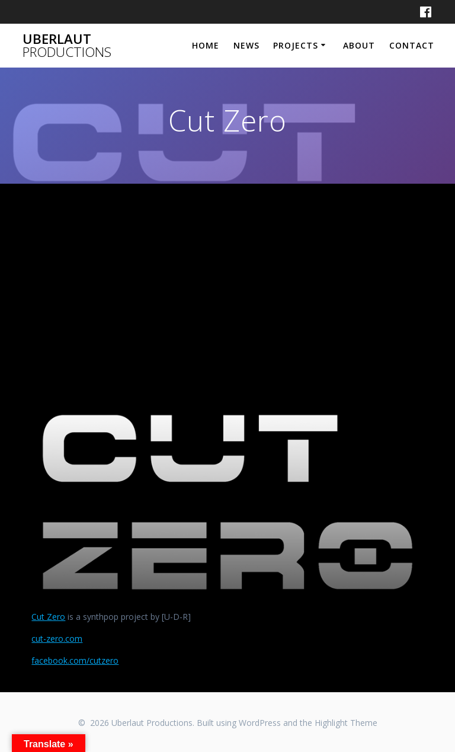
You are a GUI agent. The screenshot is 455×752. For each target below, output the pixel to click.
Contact (411, 45)
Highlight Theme (346, 722)
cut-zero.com (56, 638)
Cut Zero (48, 616)
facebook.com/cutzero (74, 660)
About (359, 45)
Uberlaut (67, 46)
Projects (295, 45)
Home (205, 45)
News (246, 45)
